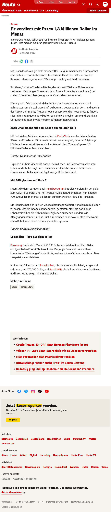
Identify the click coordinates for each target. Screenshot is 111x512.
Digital (33, 455)
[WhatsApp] (21, 61)
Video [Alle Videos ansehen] (92, 10)
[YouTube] (47, 391)
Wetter (92, 439)
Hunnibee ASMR (55, 188)
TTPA (40, 501)
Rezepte (47, 467)
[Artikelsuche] (90, 4)
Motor (85, 467)
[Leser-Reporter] (83, 4)
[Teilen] (31, 61)
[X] (26, 391)
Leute (13, 455)
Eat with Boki (47, 265)
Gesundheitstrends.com (25, 478)
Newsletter (7, 443)
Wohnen (74, 467)
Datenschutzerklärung (57, 501)
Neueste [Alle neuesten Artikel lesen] (102, 10)
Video (104, 467)
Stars (4, 455)
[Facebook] (26, 61)
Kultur (23, 455)
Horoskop (45, 455)
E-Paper (40, 2)
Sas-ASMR (55, 269)
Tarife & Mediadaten (25, 501)
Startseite (5, 16)
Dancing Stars (27, 287)
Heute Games (60, 455)
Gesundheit (61, 467)
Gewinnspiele (32, 467)
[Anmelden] (97, 4)
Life (42, 10)
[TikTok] (40, 391)
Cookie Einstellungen (11, 506)
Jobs (61, 2)
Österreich (8, 10)
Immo (51, 2)
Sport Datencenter (11, 467)
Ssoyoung (16, 245)
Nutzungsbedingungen (82, 501)
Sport (19, 10)
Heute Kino (77, 455)
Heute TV (91, 455)
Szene (14, 287)
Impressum (6, 501)
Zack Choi (63, 136)
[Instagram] (33, 391)
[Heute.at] (8, 4)
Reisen (95, 467)
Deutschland (37, 439)
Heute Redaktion (30, 49)
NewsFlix (71, 2)
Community (52, 10)
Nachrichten (31, 10)
